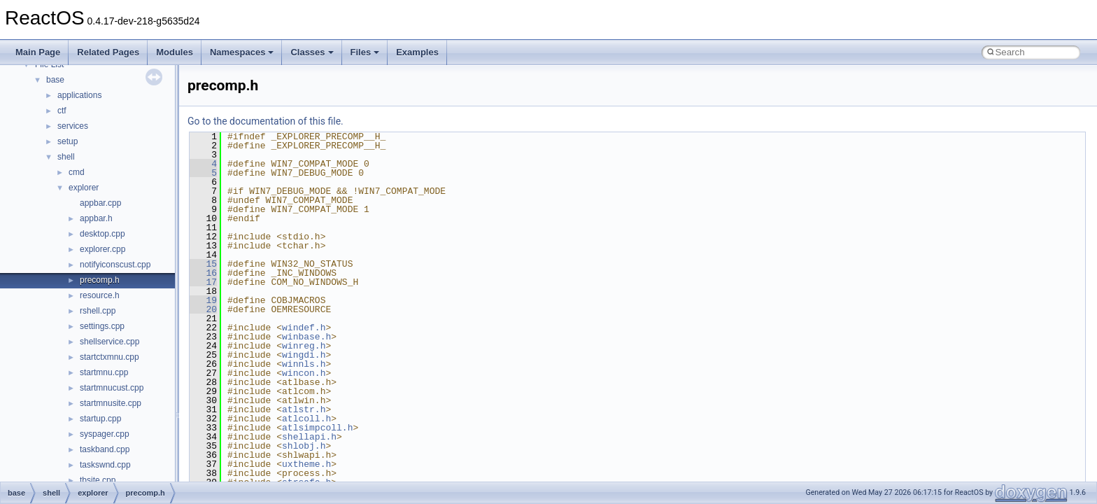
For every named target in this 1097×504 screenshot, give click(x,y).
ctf (61, 110)
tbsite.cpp (97, 480)
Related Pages (108, 52)
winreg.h (303, 346)
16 (203, 273)
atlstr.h (303, 409)
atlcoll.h (306, 418)
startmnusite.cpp (110, 403)
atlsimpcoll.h (317, 427)
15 (203, 264)
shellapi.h (309, 436)
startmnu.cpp (104, 372)
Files (365, 52)
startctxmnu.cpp (109, 357)
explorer (84, 187)
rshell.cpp (97, 311)
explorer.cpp (102, 249)
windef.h (303, 327)
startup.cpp (100, 419)
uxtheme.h (306, 464)
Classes (311, 52)
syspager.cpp (104, 434)
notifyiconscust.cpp (115, 265)
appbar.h (96, 218)
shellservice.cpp (109, 341)
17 (203, 282)
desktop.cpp (102, 234)
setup (67, 141)
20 (203, 309)
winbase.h (306, 336)
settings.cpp (102, 326)
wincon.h (303, 373)
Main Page (37, 52)
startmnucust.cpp (111, 388)
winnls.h (303, 364)
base (55, 80)
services (72, 126)
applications (79, 95)
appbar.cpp (100, 203)
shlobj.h (303, 446)
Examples (417, 52)
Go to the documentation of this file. (265, 121)
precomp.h (100, 280)
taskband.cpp (104, 449)
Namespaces (242, 52)
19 (203, 300)
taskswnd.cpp (105, 465)
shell (66, 157)
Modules (174, 52)
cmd (77, 172)
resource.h (100, 295)
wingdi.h (303, 355)
